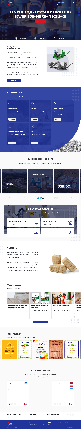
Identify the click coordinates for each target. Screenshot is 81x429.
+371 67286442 (58, 389)
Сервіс (72, 4)
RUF (32, 265)
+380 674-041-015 (13, 389)
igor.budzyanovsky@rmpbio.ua (15, 391)
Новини (34, 1)
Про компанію (21, 1)
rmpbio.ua (12, 393)
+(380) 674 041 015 (62, 1)
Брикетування (28, 4)
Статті (45, 1)
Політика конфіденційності (32, 424)
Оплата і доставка (46, 424)
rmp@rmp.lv (58, 391)
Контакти (51, 1)
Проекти (40, 1)
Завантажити (30, 422)
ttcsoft (73, 427)
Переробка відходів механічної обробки (58, 4)
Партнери (29, 1)
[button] (71, 167)
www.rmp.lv (58, 393)
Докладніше (34, 190)
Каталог (20, 4)
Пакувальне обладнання (40, 4)
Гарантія (57, 424)
